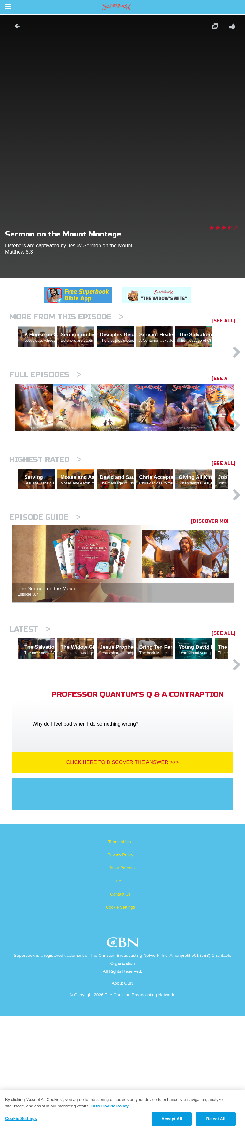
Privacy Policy (120, 970)
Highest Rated (46, 519)
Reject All (215, 1118)
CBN (123, 1060)
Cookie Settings (120, 1023)
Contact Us (120, 1010)
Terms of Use (120, 957)
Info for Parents (120, 983)
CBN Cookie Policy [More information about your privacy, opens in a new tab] (110, 1106)
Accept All (171, 1118)
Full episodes (45, 402)
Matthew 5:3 (19, 252)
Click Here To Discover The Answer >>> (122, 878)
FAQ (120, 996)
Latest (30, 717)
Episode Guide (45, 605)
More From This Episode (67, 316)
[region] (122, 1111)
